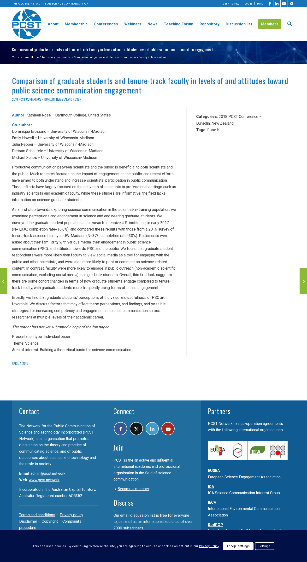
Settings (265, 546)
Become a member (133, 489)
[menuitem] (230, 3)
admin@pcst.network (47, 473)
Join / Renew (230, 3)
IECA (212, 502)
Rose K (77, 99)
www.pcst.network (44, 480)
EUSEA (214, 470)
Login (248, 3)
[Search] (289, 24)
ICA (211, 486)
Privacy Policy (209, 546)
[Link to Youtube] (284, 3)
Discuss (123, 503)
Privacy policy (71, 515)
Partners (219, 411)
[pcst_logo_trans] (27, 24)
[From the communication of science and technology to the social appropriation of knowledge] (303, 281)
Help (260, 3)
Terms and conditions (37, 515)
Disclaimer (28, 521)
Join (118, 447)
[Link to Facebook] (269, 3)
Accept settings (238, 546)
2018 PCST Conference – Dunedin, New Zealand (42, 99)
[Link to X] (291, 3)
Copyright (50, 521)
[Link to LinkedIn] (276, 3)
